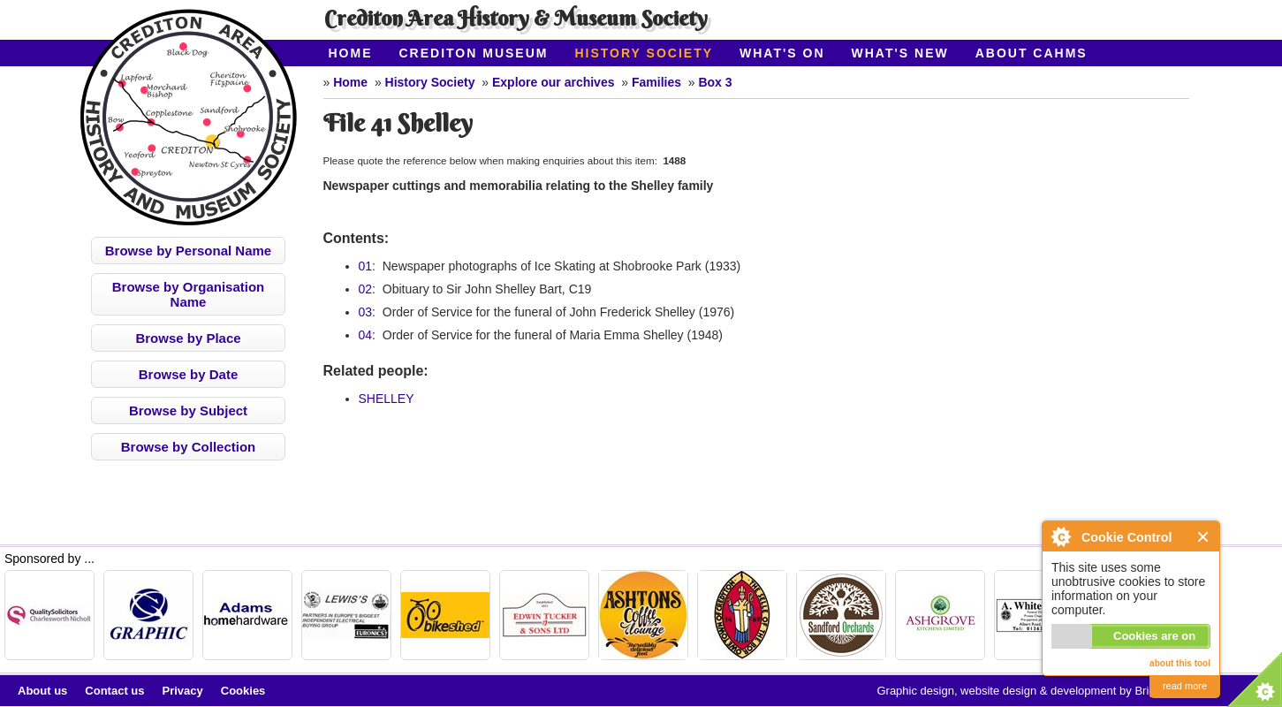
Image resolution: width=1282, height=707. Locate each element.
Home (351, 53)
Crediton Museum (474, 53)
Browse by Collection (188, 446)
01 (366, 266)
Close (1204, 537)
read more (1185, 685)
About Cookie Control (1060, 536)
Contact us (114, 690)
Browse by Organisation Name (188, 294)
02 (366, 289)
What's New (900, 53)
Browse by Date (189, 374)
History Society (643, 53)
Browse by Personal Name (188, 250)
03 (366, 312)
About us (42, 690)
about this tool (1179, 663)
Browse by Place (187, 338)
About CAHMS (1031, 53)
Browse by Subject (188, 410)
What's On (782, 53)
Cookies (243, 690)
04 (366, 335)
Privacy (183, 690)
